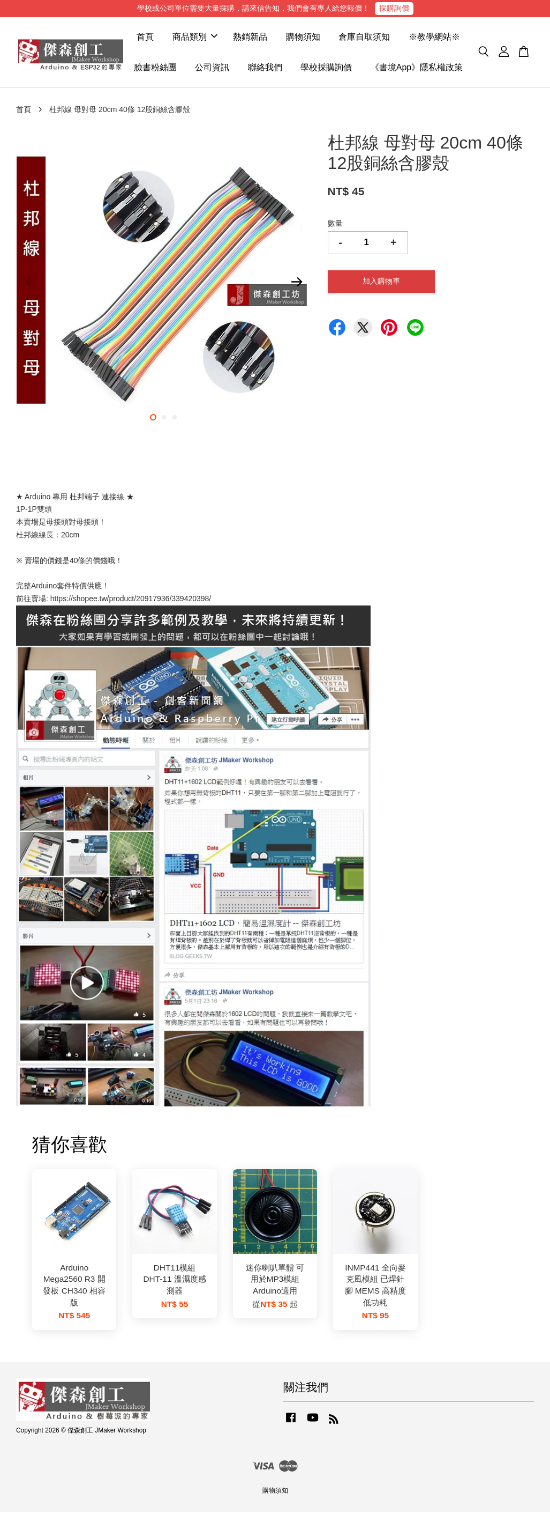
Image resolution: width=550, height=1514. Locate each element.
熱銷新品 (250, 37)
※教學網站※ (434, 37)
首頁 (145, 37)
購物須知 (303, 37)
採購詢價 (394, 8)
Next (297, 284)
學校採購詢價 (326, 68)
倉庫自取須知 (364, 37)
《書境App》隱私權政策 (417, 68)
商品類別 (194, 37)
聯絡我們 (265, 68)
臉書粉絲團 (155, 68)
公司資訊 (212, 68)
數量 (335, 225)
